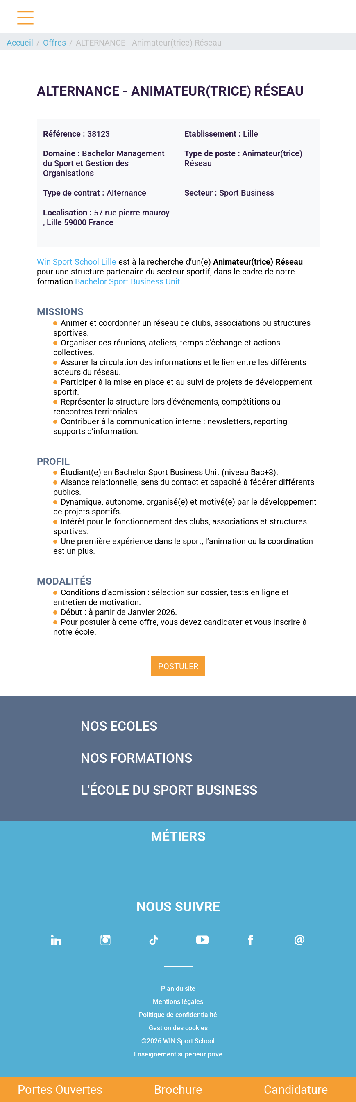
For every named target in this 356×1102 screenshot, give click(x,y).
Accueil (20, 43)
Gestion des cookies (178, 1028)
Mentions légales (178, 1002)
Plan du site (178, 988)
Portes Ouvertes (60, 1090)
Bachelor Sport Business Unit (127, 281)
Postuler (178, 666)
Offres (54, 43)
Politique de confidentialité (178, 1015)
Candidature (296, 1090)
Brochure (178, 1090)
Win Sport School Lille (76, 262)
